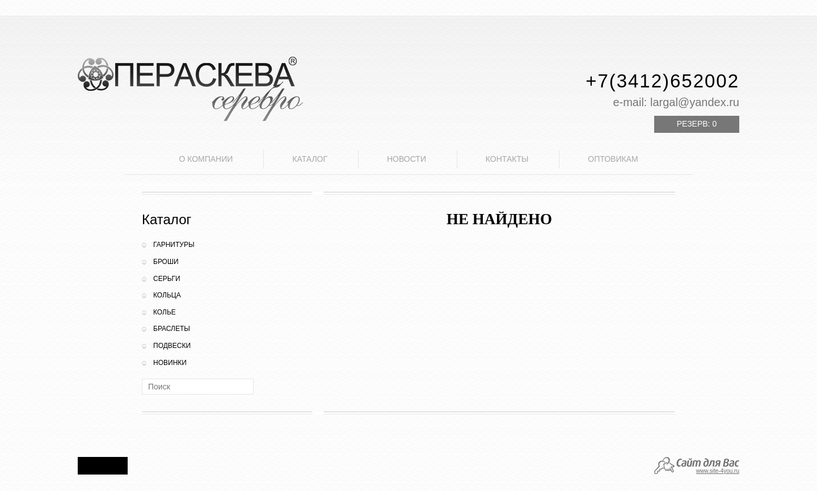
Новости (406, 158)
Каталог (309, 158)
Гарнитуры (174, 245)
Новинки (170, 363)
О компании (206, 158)
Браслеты (171, 329)
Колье (164, 312)
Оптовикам (613, 158)
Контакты (507, 158)
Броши (166, 262)
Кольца (167, 295)
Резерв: (697, 123)
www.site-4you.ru (717, 471)
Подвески (172, 346)
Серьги (166, 279)
